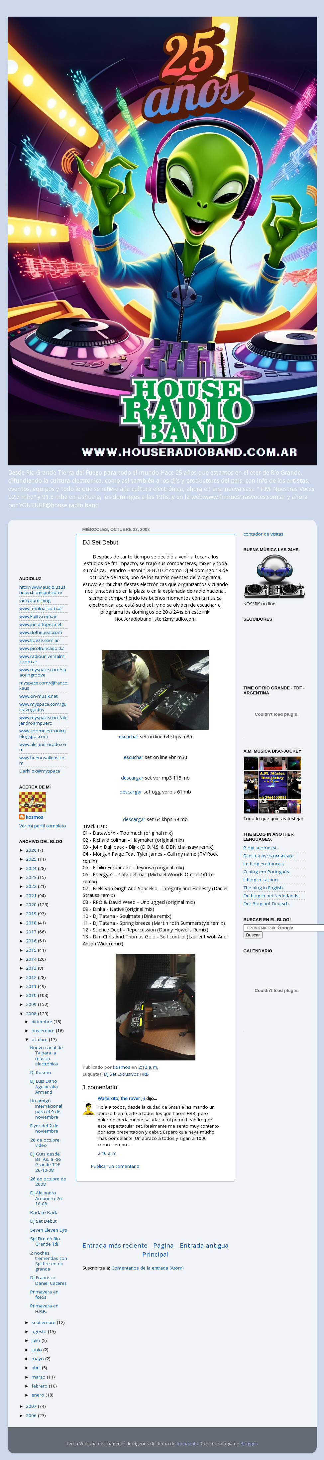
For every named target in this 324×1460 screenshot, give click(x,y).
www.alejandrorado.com (42, 747)
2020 (32, 905)
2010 (32, 995)
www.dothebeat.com (40, 632)
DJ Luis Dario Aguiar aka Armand (44, 1086)
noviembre (44, 1031)
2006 (32, 1415)
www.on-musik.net (38, 696)
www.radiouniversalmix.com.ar (42, 659)
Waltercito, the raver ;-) (121, 1098)
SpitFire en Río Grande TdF (45, 1241)
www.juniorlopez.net (40, 624)
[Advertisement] (155, 1211)
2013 (32, 968)
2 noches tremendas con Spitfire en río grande (48, 1261)
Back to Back (43, 1212)
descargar (132, 777)
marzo (39, 1377)
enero (39, 1395)
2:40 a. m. (108, 1153)
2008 (32, 1014)
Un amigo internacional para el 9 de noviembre (46, 1109)
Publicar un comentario (115, 1166)
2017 (32, 932)
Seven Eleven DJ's (48, 1230)
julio (37, 1340)
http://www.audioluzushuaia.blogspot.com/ (42, 589)
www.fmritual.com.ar (40, 608)
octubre (40, 1039)
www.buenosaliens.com (41, 760)
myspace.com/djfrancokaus (43, 685)
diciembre (43, 1022)
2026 (32, 850)
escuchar (129, 736)
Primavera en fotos (44, 1294)
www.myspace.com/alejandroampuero (43, 720)
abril (37, 1368)
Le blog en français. (264, 864)
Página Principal (158, 1249)
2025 (32, 859)
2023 (32, 877)
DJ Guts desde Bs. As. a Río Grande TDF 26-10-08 (45, 1162)
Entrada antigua (204, 1245)
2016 (32, 941)
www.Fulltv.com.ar (37, 616)
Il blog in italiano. (261, 880)
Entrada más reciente (115, 1245)
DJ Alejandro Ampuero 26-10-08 (46, 1198)
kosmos (34, 817)
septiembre (44, 1322)
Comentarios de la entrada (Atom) (147, 1268)
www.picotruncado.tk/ (41, 648)
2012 (32, 977)
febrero (40, 1386)
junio (37, 1350)
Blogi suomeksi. (260, 848)
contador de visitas (263, 534)
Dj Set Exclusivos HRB (126, 1074)
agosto (40, 1331)
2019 (32, 913)
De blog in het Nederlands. (271, 896)
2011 (32, 986)
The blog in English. (264, 888)
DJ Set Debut (43, 1221)
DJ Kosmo (40, 1072)
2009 (32, 1004)
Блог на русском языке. (269, 856)
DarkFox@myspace (39, 771)
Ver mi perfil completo (42, 826)
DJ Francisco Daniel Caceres (48, 1280)
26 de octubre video (44, 1142)
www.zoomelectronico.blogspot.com (43, 733)
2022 (32, 886)
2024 (32, 868)
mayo (38, 1359)
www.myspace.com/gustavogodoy (42, 706)
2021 (32, 896)
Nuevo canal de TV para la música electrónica (46, 1055)
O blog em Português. (267, 872)
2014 (32, 959)
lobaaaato (187, 1443)
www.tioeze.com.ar (39, 640)
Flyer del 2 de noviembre (44, 1128)
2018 (32, 923)
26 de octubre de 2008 (48, 1181)
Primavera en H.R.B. (44, 1308)
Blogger (249, 1443)
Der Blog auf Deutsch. (267, 904)
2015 (32, 950)
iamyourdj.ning (35, 600)
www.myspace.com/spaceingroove (42, 672)
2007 (32, 1406)
